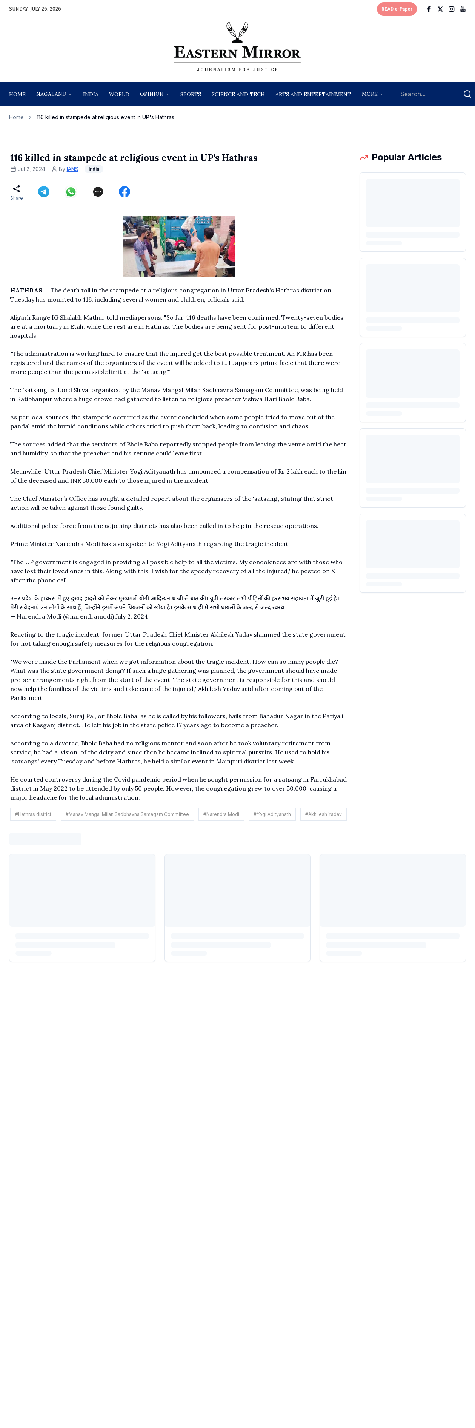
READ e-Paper (396, 9)
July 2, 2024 (131, 616)
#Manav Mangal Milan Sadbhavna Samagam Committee (127, 814)
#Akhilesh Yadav (323, 814)
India (90, 94)
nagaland (51, 94)
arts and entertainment (313, 94)
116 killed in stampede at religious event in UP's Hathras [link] (105, 117)
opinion (152, 94)
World (119, 94)
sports (190, 94)
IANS (72, 169)
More (370, 94)
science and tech (238, 94)
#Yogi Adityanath (272, 814)
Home (17, 94)
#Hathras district (33, 814)
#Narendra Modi (221, 814)
